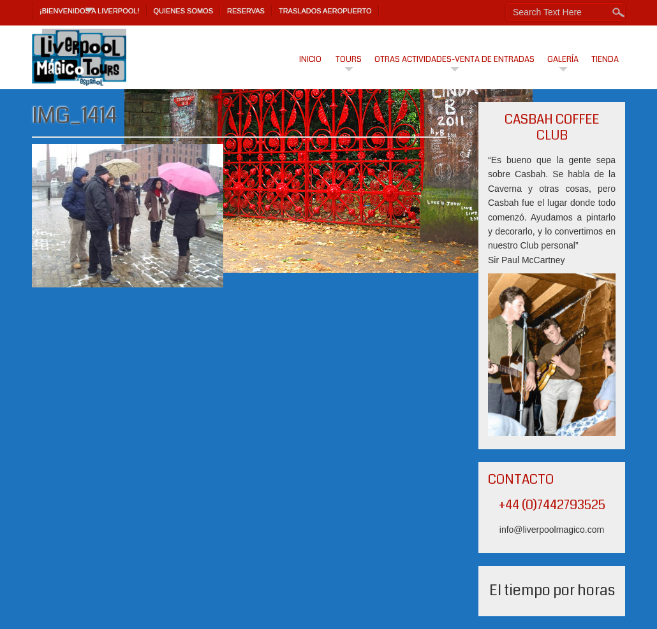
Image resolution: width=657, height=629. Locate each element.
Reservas (246, 11)
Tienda (605, 59)
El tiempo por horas (552, 590)
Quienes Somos (184, 11)
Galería (563, 59)
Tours (349, 59)
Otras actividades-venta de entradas (454, 59)
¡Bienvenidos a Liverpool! (90, 11)
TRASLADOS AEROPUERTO (325, 11)
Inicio (310, 59)
